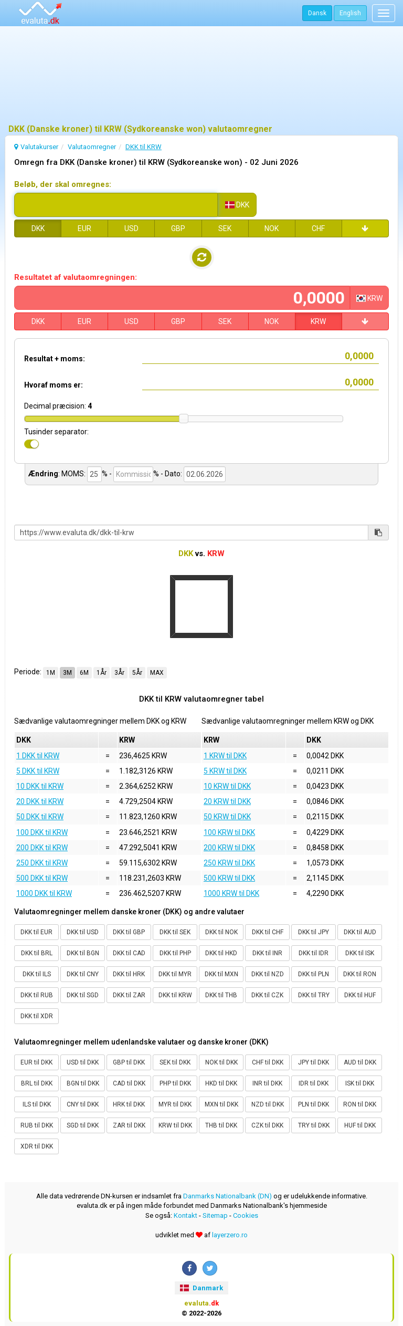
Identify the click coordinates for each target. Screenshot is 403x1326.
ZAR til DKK (129, 1125)
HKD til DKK (221, 1083)
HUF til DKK (360, 1125)
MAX (157, 672)
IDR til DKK (313, 1083)
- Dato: (171, 473)
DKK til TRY (314, 995)
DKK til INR (267, 953)
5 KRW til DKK (225, 771)
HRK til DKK (129, 1104)
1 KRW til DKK (225, 755)
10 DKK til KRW (39, 786)
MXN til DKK (221, 1104)
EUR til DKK (36, 1062)
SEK (224, 228)
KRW (318, 321)
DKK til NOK (221, 932)
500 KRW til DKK (229, 878)
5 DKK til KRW (37, 771)
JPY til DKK (313, 1062)
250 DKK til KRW (42, 863)
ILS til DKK (37, 1104)
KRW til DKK (175, 1125)
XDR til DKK (36, 1146)
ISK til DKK (359, 1083)
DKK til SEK (175, 932)
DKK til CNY (83, 974)
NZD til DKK (267, 1104)
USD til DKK (83, 1062)
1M (50, 672)
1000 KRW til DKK (231, 893)
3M (67, 672)
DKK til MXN (221, 974)
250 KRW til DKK (229, 863)
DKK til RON (359, 974)
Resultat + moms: (54, 358)
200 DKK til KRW (42, 847)
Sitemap (215, 1215)
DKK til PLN (313, 974)
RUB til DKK (36, 1125)
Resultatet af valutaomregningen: (75, 277)
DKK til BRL (36, 953)
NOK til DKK (221, 1062)
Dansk (317, 13)
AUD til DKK (360, 1062)
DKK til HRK (129, 974)
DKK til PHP (175, 953)
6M (84, 672)
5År (137, 672)
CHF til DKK (267, 1062)
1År (102, 672)
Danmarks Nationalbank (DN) (227, 1196)
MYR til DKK (175, 1104)
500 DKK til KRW (42, 878)
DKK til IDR (313, 953)
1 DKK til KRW (37, 755)
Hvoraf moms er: (53, 385)
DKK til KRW (175, 995)
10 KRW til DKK (227, 786)
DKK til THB (221, 995)
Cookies (245, 1215)
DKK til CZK (267, 995)
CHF (318, 228)
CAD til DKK (129, 1083)
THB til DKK (221, 1125)
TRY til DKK (314, 1125)
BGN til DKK (83, 1083)
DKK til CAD (129, 953)
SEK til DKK (175, 1062)
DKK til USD (83, 932)
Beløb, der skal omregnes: (62, 184)
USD (131, 228)
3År (119, 672)
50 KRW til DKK (227, 816)
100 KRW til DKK (229, 832)
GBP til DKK (129, 1062)
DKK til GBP (129, 932)
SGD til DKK (83, 1125)
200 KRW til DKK (229, 847)
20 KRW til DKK (227, 801)
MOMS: (73, 473)
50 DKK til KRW (39, 816)
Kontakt (185, 1215)
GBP (178, 228)
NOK (271, 228)
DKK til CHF (267, 932)
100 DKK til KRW (42, 832)
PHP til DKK (175, 1083)
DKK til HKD (221, 953)
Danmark (201, 1288)
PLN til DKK (313, 1104)
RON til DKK (359, 1104)
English (350, 13)
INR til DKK (267, 1083)
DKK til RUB (36, 995)
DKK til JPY (313, 932)
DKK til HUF (360, 995)
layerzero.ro (230, 1235)
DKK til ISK (359, 953)
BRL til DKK (36, 1083)
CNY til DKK (83, 1104)
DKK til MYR (175, 974)
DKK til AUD (360, 932)
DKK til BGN (83, 953)
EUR (84, 228)
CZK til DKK (267, 1125)
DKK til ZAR (129, 995)
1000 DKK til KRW (44, 893)
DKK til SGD (83, 995)
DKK (38, 228)
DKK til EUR (36, 932)
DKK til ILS (37, 974)
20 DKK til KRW (39, 801)
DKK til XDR (36, 1016)
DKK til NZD (267, 974)
